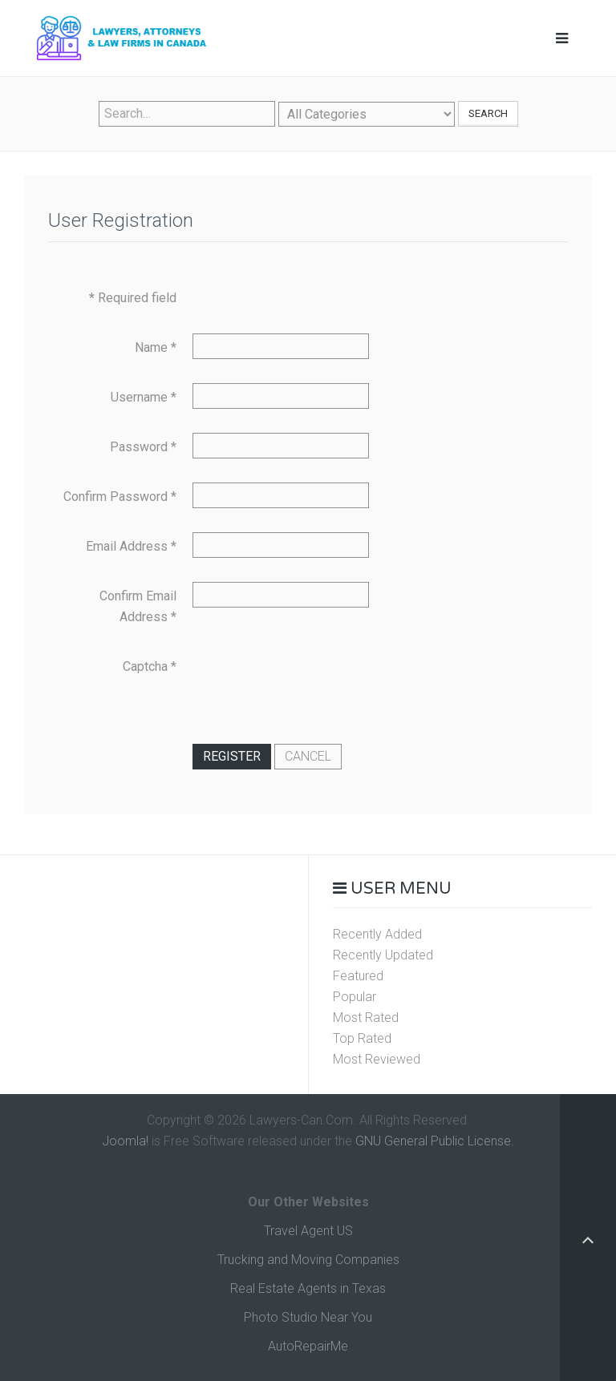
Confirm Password (119, 496)
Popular (354, 996)
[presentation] (314, 683)
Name (155, 347)
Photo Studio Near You (308, 1317)
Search (488, 113)
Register (232, 756)
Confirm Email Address (137, 606)
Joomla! (125, 1141)
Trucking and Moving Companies (308, 1259)
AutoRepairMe (308, 1346)
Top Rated (362, 1038)
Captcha (149, 666)
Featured (358, 975)
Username (143, 397)
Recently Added (377, 934)
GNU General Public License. (434, 1141)
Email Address (131, 546)
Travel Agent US (308, 1230)
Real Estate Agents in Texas (308, 1288)
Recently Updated (383, 955)
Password (143, 446)
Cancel (308, 756)
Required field (132, 297)
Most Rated (366, 1017)
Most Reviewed (376, 1059)
